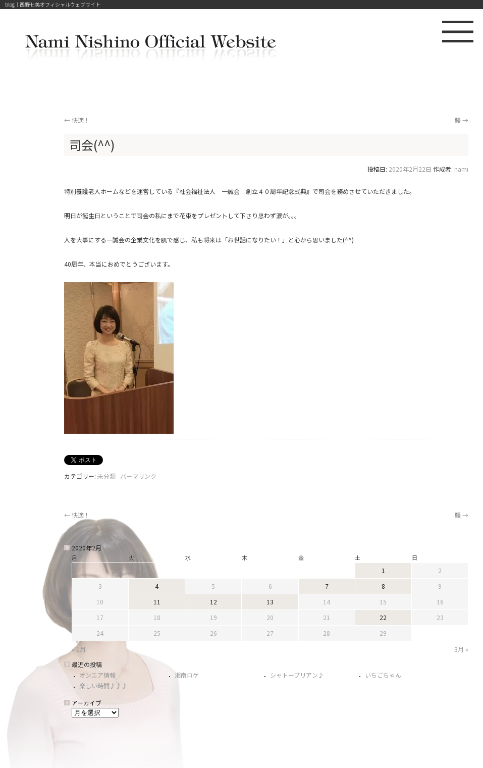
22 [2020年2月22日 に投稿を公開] (383, 617)
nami (461, 169)
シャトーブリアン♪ (297, 675)
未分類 (106, 476)
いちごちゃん (383, 675)
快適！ (77, 120)
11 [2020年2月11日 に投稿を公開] (156, 601)
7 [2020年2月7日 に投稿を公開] (327, 586)
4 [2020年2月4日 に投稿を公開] (156, 586)
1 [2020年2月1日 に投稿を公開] (383, 570)
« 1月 (79, 649)
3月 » (461, 649)
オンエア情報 (97, 675)
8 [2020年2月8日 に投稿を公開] (383, 586)
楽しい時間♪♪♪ (103, 685)
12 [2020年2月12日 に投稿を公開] (213, 601)
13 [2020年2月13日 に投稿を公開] (270, 601)
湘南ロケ (187, 675)
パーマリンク (138, 476)
